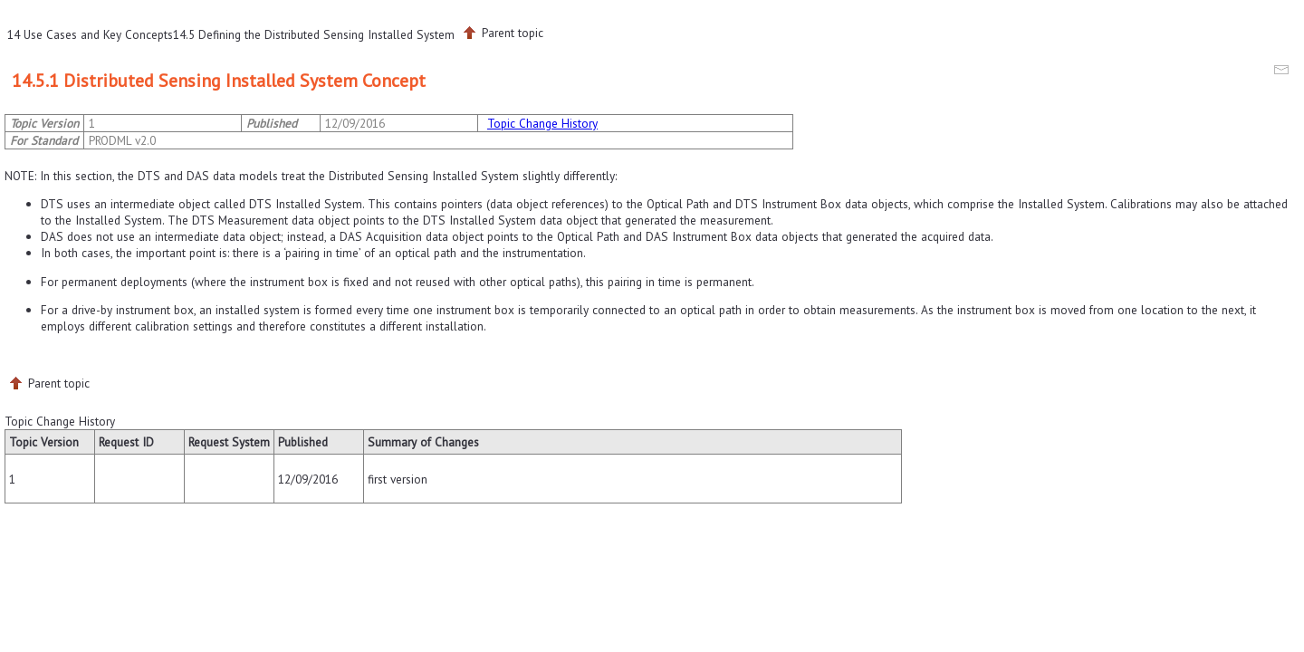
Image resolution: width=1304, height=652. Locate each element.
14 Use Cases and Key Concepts (90, 34)
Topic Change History (542, 123)
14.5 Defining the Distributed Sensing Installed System (314, 34)
